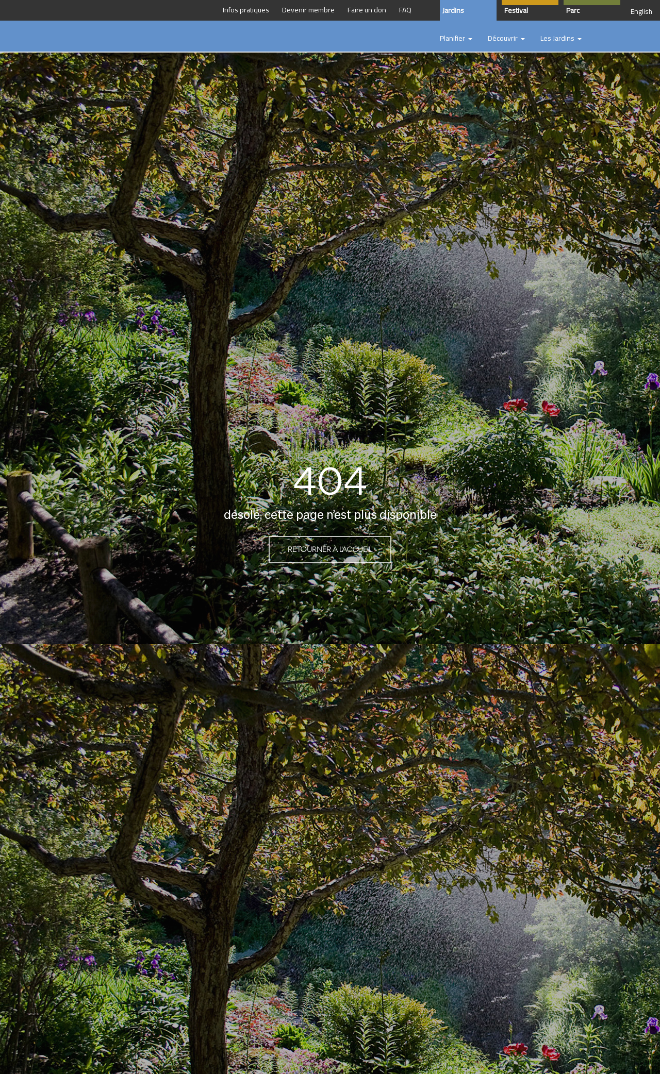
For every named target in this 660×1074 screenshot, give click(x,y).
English (641, 11)
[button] (456, 38)
